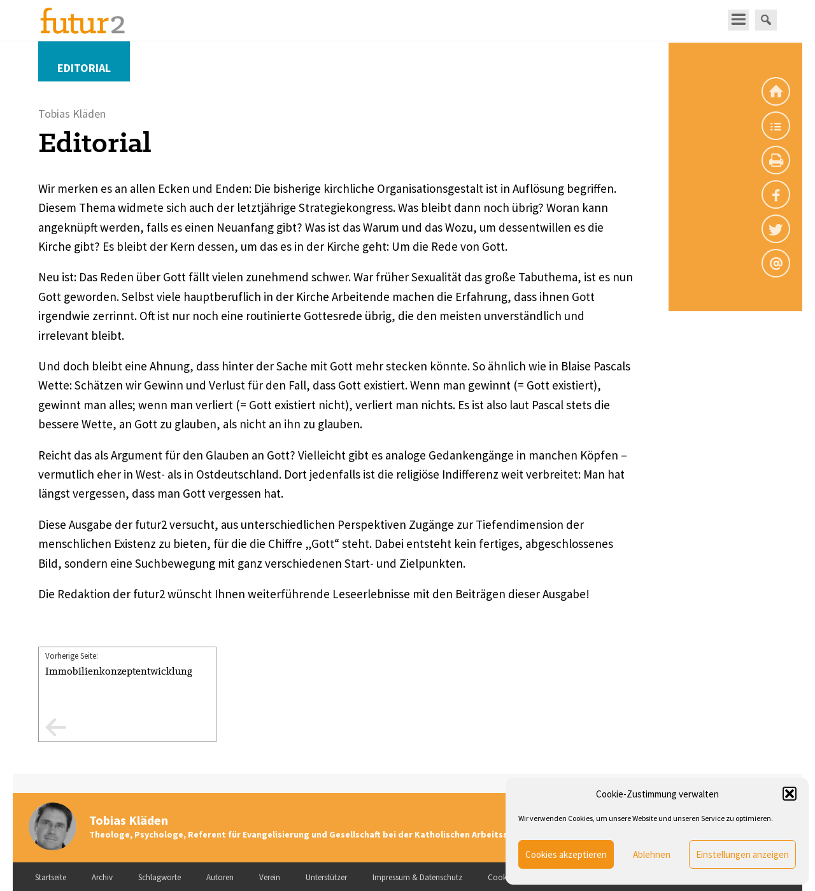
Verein (269, 877)
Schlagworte (159, 877)
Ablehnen (651, 854)
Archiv (102, 877)
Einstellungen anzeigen (742, 854)
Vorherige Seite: (127, 664)
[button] (789, 793)
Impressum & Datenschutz (417, 877)
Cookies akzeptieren (566, 854)
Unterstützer (326, 877)
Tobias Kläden (128, 820)
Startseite (50, 877)
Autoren (220, 877)
